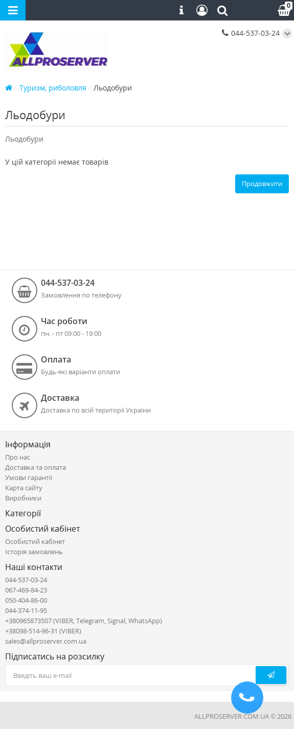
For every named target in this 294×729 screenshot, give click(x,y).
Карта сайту (23, 487)
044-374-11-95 (26, 610)
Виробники (23, 498)
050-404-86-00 (26, 600)
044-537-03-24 (251, 33)
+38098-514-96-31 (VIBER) (43, 630)
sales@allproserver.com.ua (45, 641)
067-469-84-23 (26, 590)
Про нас (17, 457)
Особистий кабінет (35, 541)
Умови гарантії (28, 477)
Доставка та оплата (35, 467)
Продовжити (262, 183)
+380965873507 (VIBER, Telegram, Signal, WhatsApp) (83, 620)
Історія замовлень (34, 551)
